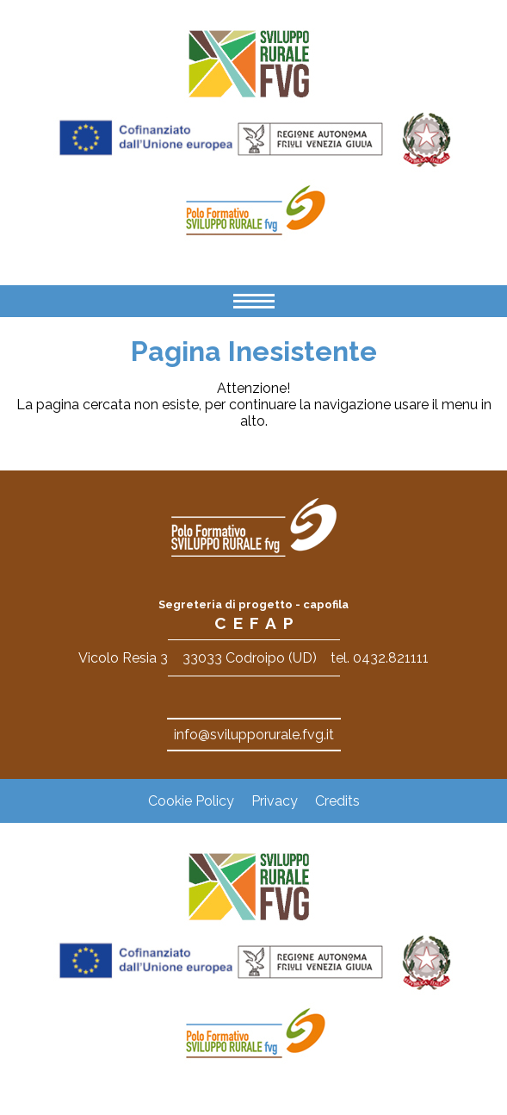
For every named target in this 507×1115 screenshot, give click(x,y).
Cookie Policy (191, 801)
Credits (337, 801)
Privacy (274, 801)
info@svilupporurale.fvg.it (254, 734)
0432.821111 (391, 658)
